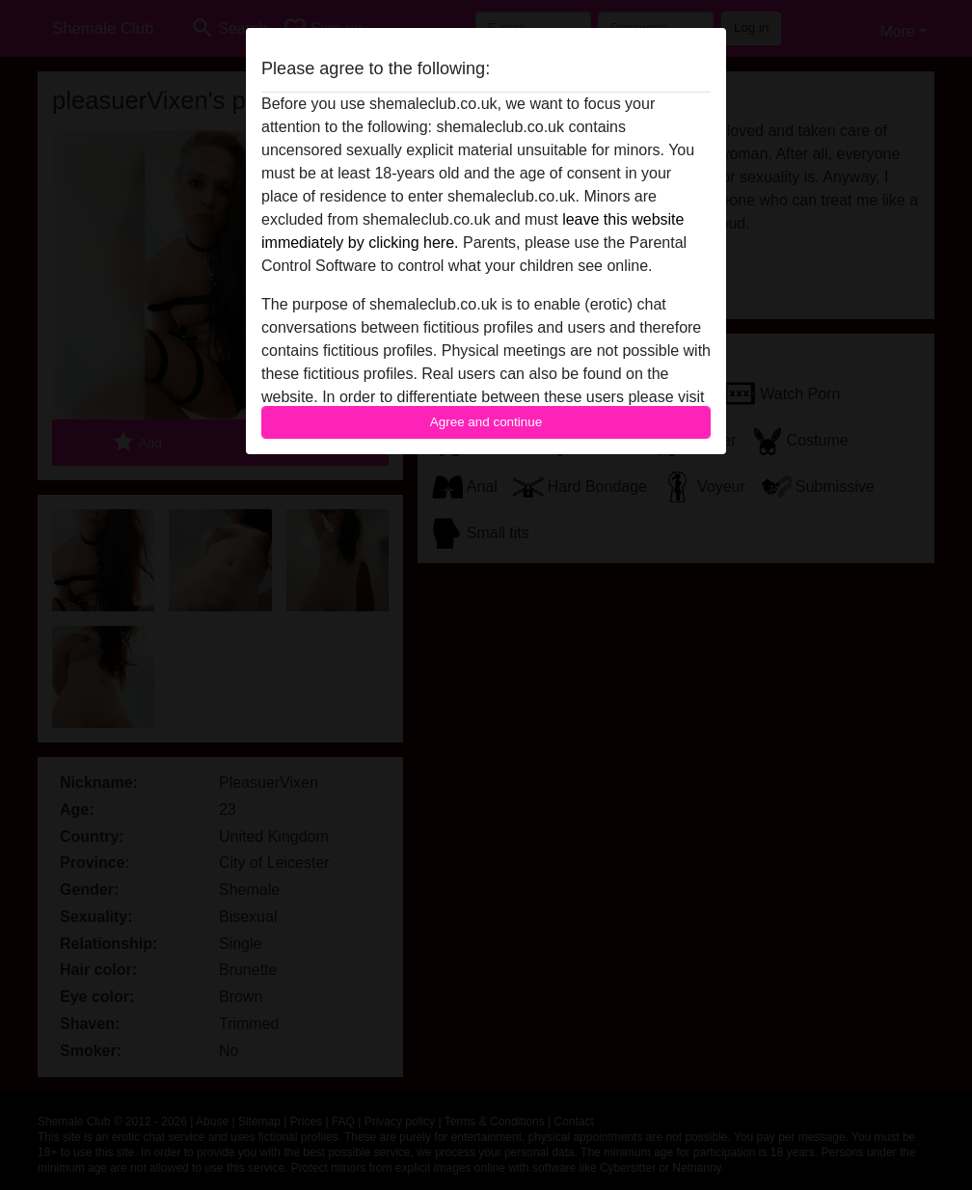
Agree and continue (486, 422)
